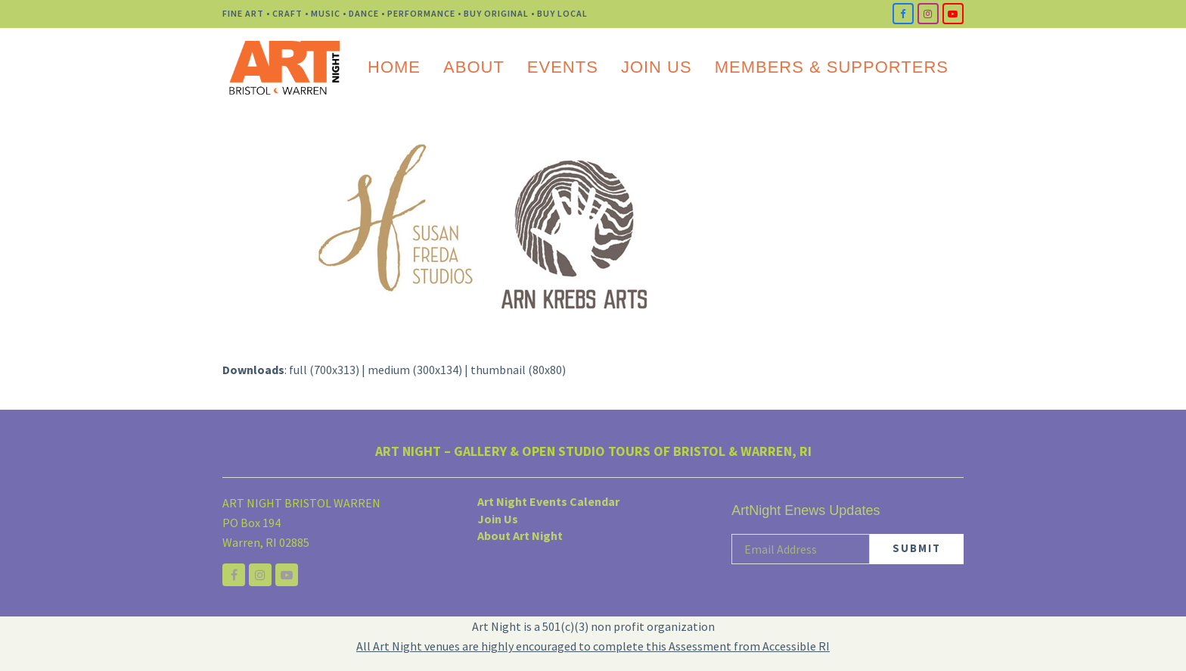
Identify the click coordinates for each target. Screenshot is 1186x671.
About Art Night (520, 535)
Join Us (497, 518)
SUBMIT (917, 548)
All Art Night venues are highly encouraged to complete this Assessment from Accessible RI (593, 646)
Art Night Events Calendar (548, 501)
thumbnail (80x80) (518, 369)
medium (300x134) (415, 369)
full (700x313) (324, 369)
